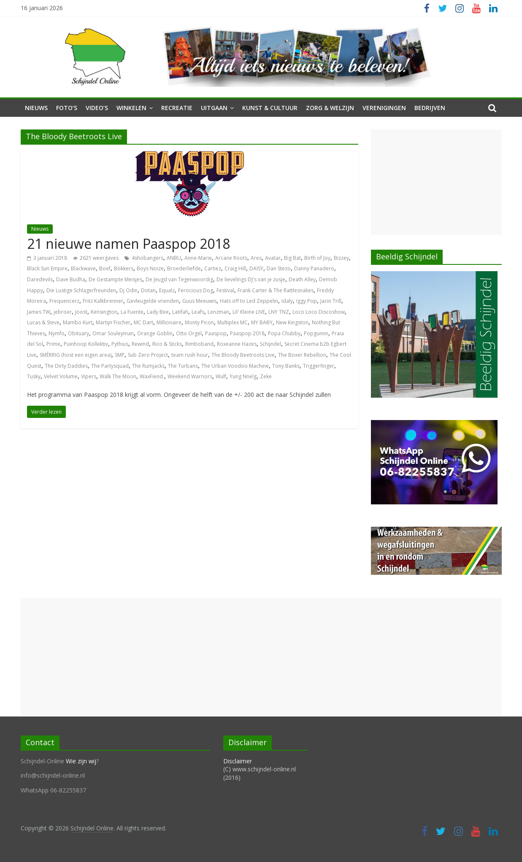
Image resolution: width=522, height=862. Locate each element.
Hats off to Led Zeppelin (249, 300)
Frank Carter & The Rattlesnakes (276, 290)
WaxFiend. (152, 376)
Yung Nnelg (243, 376)
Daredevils (40, 279)
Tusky (34, 376)
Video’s (97, 108)
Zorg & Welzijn (330, 108)
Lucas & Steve (43, 322)
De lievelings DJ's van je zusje (250, 279)
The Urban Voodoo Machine (235, 365)
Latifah (180, 311)
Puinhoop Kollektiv (86, 343)
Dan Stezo (279, 268)
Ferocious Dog (195, 290)
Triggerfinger (318, 365)
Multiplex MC (232, 322)
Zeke (266, 376)
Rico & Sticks (167, 343)
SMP (119, 354)
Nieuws (36, 108)
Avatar (273, 257)
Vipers (88, 376)
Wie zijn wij (81, 761)
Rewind (140, 343)
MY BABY (262, 322)
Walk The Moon (118, 376)
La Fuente (132, 311)
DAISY (256, 268)
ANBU (174, 257)
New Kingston (292, 322)
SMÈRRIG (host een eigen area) (75, 354)
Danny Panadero (314, 268)
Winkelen (131, 108)
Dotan (148, 290)
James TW (38, 311)
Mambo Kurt (77, 322)
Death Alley (302, 279)
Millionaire (169, 322)
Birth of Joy (317, 257)
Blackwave (83, 268)
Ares (256, 257)
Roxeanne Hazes (237, 343)
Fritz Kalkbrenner (103, 300)
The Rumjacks (148, 365)
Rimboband (199, 343)
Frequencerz (64, 300)
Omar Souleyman (113, 333)
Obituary (78, 333)
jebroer (63, 311)
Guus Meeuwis (199, 300)
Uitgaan (214, 108)
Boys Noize (150, 268)
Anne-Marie (198, 257)
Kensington (104, 311)
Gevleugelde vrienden (153, 300)
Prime (53, 343)
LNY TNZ (278, 311)
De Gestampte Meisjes (115, 279)
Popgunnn (316, 333)
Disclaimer (237, 761)
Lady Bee (158, 311)
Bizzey (341, 257)
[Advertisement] (436, 182)
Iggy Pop (306, 300)
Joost (81, 311)
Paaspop (216, 333)
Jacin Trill (330, 300)
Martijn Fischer (113, 322)
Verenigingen (384, 108)
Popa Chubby (284, 333)
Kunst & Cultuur (270, 108)
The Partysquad (110, 365)
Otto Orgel (189, 333)
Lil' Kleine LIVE (249, 311)
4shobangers (147, 257)
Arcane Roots (231, 257)
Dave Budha (70, 279)
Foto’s (66, 108)
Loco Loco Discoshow (318, 311)
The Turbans (183, 365)
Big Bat (292, 257)
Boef (105, 268)
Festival (225, 290)
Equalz (167, 290)
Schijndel (270, 343)
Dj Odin (128, 290)
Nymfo (57, 333)
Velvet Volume (61, 376)
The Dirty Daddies (66, 365)
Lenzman (218, 311)
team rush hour (189, 354)
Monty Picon (199, 322)
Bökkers (123, 268)
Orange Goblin (155, 333)
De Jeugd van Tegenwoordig (179, 279)
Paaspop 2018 (247, 333)
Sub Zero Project (148, 354)
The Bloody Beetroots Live (243, 354)
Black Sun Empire (47, 268)
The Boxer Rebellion (302, 354)
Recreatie (176, 108)
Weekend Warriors (190, 376)
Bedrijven (429, 108)
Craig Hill (235, 268)
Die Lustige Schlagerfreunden (81, 290)
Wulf (221, 376)
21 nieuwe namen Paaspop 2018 (128, 243)
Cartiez (212, 268)
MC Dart (143, 322)
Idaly (287, 300)
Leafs (198, 311)
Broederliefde (184, 268)
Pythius (119, 343)
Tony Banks (286, 365)
